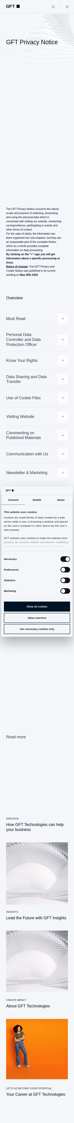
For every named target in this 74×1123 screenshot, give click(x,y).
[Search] (53, 7)
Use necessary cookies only (37, 629)
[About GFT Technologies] (37, 970)
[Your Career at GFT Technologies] (37, 1058)
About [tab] (60, 499)
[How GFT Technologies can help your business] (37, 790)
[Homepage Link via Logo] (13, 6)
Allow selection (37, 617)
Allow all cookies (37, 606)
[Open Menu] (67, 7)
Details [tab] (37, 499)
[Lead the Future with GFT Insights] (37, 881)
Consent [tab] (13, 499)
